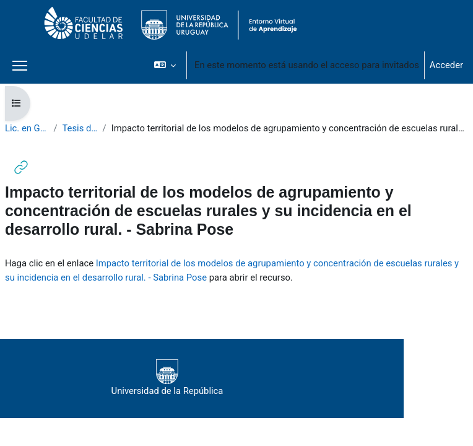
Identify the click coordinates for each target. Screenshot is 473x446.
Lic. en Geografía (26, 128)
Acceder (446, 65)
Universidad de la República (167, 377)
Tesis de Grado (80, 128)
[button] (165, 65)
